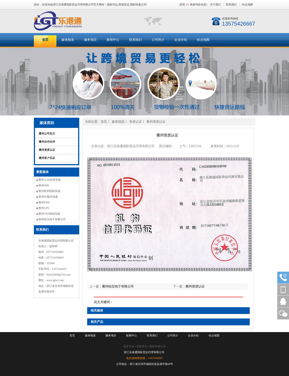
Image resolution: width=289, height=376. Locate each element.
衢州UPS (44, 208)
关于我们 (215, 4)
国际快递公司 (157, 346)
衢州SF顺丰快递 (48, 196)
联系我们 (231, 4)
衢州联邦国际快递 (49, 191)
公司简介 (158, 39)
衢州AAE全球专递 (50, 179)
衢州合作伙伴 (47, 141)
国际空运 (128, 346)
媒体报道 (67, 39)
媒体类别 (47, 123)
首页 (45, 39)
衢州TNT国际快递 (49, 213)
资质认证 (136, 121)
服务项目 (90, 39)
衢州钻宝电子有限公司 (52, 219)
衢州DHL (44, 185)
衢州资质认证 (47, 149)
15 (187, 4)
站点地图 (247, 4)
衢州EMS (44, 202)
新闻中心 (113, 39)
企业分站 (180, 39)
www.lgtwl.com (55, 280)
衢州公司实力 (47, 133)
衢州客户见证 (47, 158)
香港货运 (141, 346)
